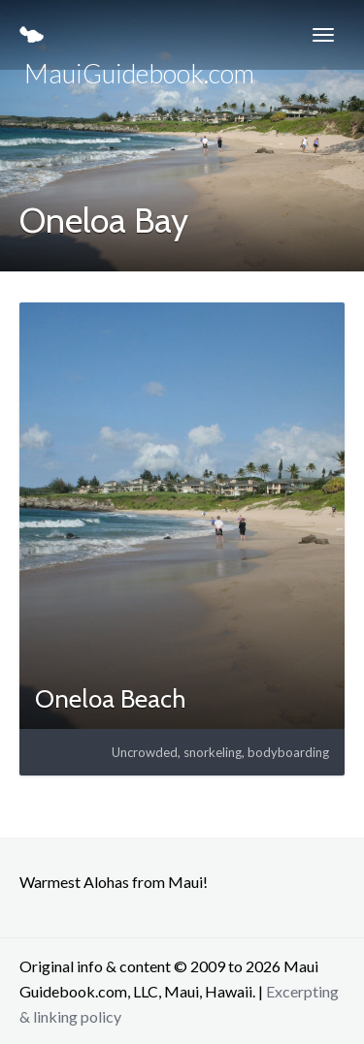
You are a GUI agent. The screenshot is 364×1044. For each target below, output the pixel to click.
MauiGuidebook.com (136, 48)
